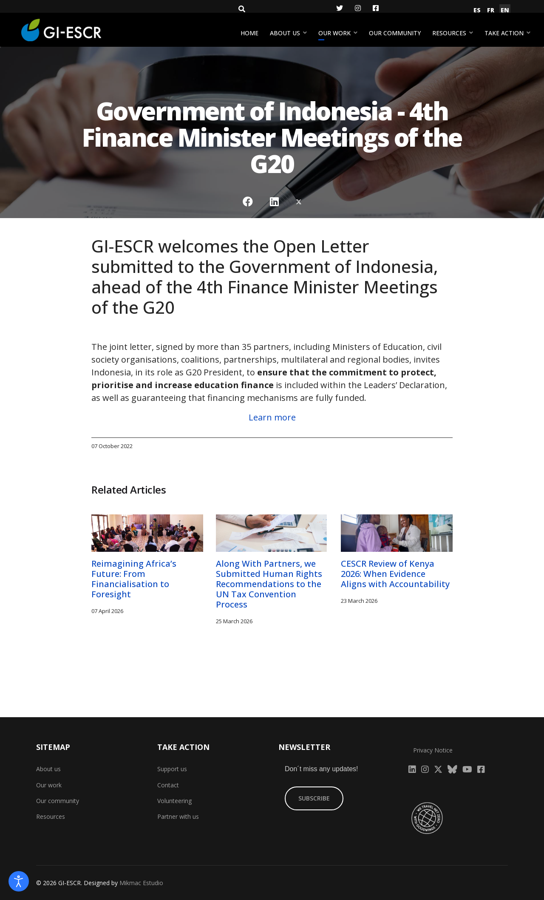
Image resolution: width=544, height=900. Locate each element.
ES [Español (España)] (477, 10)
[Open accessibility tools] (18, 881)
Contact (168, 785)
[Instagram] (358, 8)
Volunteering (174, 801)
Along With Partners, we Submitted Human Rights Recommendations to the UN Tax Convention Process (269, 584)
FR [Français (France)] (490, 10)
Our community (395, 33)
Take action (504, 33)
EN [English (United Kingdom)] (505, 10)
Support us (172, 769)
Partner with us (178, 816)
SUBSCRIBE (314, 798)
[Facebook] (376, 8)
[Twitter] (339, 8)
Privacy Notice (433, 750)
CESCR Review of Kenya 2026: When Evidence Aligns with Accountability (395, 574)
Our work (334, 33)
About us (285, 33)
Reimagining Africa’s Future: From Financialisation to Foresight (133, 579)
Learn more (272, 417)
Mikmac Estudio (141, 883)
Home (249, 33)
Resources (449, 33)
